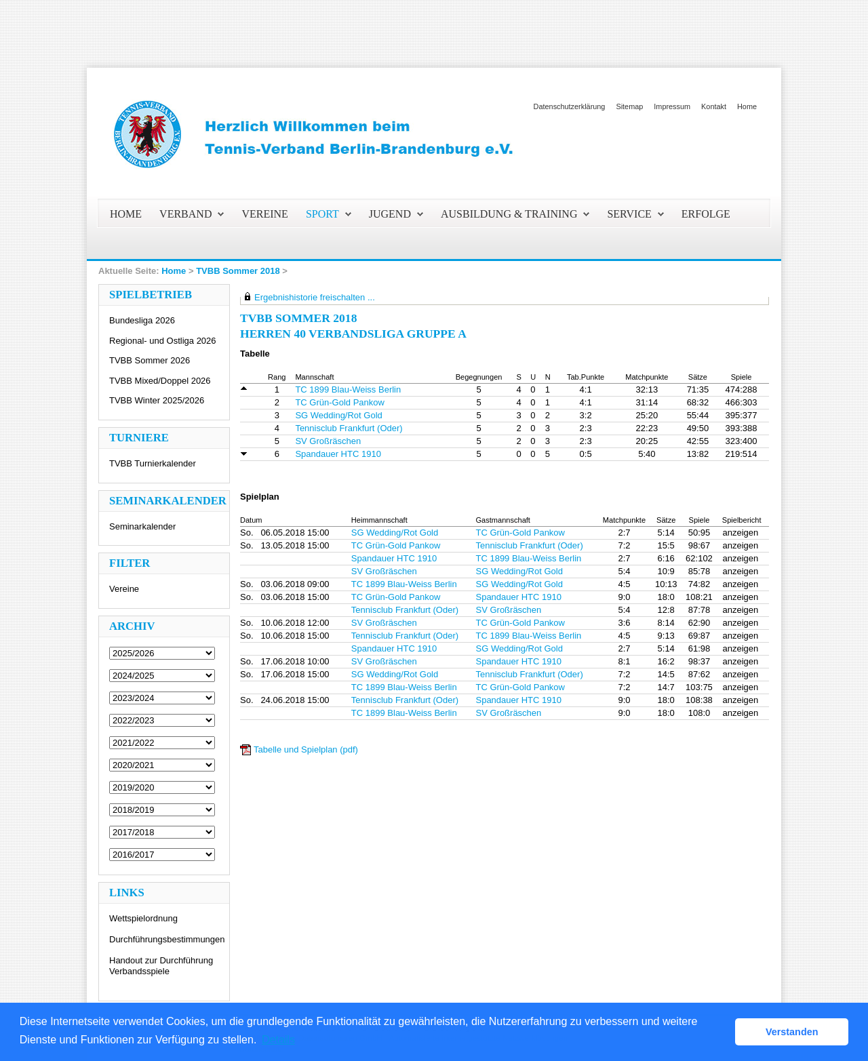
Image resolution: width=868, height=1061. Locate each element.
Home (747, 106)
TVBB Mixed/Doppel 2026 (160, 381)
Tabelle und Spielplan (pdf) (306, 749)
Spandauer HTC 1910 (337, 454)
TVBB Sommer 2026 (149, 360)
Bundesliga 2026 (142, 320)
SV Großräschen (328, 441)
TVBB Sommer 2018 (238, 271)
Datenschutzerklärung (570, 106)
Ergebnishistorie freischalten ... (314, 297)
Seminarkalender (142, 526)
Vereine (124, 589)
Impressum (672, 106)
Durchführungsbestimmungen (167, 939)
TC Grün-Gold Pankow (339, 402)
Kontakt (713, 106)
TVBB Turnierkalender (152, 463)
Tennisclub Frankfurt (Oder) (348, 428)
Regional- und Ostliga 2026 (162, 341)
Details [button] (278, 1039)
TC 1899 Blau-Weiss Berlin (348, 389)
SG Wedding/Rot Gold (338, 415)
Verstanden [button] (792, 1031)
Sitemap (629, 106)
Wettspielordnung (143, 918)
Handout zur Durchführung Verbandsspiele (161, 965)
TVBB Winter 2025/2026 (156, 400)
